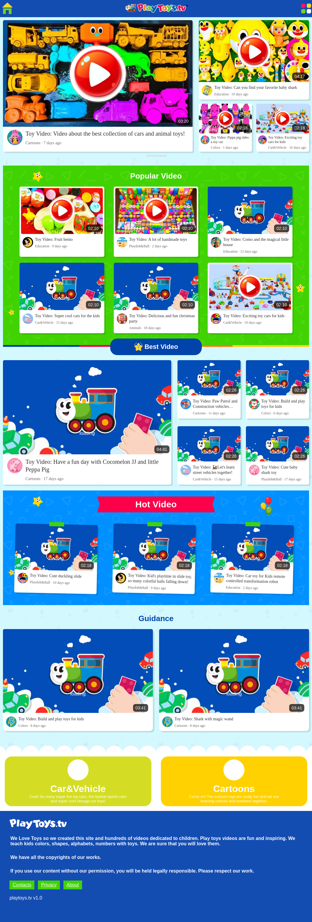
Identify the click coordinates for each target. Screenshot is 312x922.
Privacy (49, 884)
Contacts (22, 884)
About (72, 884)
